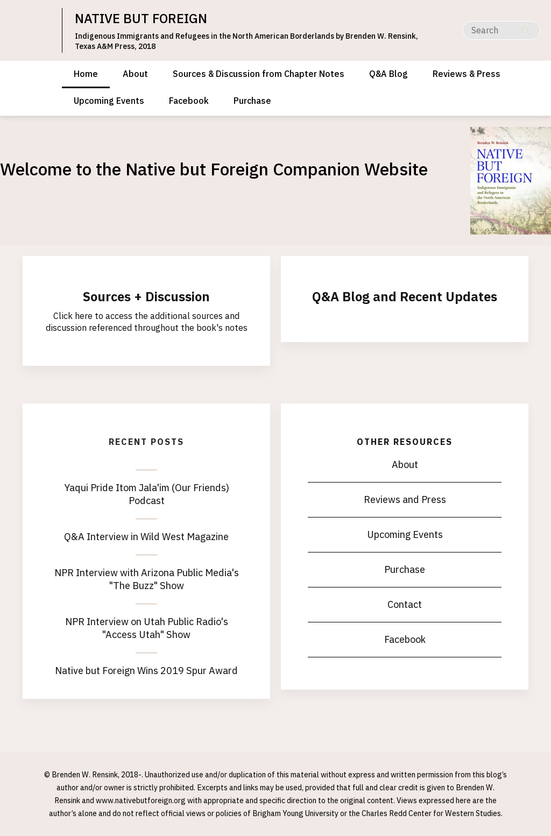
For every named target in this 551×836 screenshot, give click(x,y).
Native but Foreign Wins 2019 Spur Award (146, 670)
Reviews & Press (466, 73)
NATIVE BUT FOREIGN (141, 18)
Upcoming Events (109, 100)
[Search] (501, 30)
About (135, 73)
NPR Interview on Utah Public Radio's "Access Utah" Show (146, 628)
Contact (404, 604)
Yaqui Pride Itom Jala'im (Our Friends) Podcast (146, 494)
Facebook (189, 100)
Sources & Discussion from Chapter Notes (258, 73)
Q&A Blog (388, 73)
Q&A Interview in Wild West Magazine (146, 536)
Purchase (252, 100)
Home (86, 73)
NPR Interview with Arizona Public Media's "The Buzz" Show (146, 579)
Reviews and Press (405, 499)
